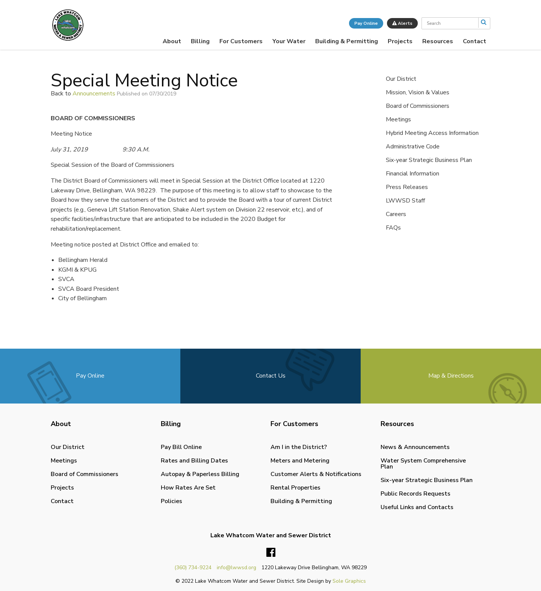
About (172, 41)
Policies (171, 501)
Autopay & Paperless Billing (200, 474)
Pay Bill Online (181, 447)
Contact (474, 41)
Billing (200, 41)
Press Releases (407, 187)
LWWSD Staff (405, 200)
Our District (401, 79)
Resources (437, 41)
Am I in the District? (298, 447)
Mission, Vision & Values (417, 92)
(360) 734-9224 (193, 567)
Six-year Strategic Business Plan (429, 160)
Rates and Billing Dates (194, 460)
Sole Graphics (349, 581)
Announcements (94, 93)
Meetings (398, 119)
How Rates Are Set (188, 488)
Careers (396, 214)
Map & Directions (451, 376)
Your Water (288, 41)
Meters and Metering (299, 460)
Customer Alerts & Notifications (315, 474)
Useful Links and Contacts (417, 507)
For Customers (241, 41)
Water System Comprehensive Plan (423, 463)
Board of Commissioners (417, 106)
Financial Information (412, 173)
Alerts (402, 23)
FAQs (393, 228)
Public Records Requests (415, 494)
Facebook (271, 552)
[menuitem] (172, 41)
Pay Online (366, 23)
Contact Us (271, 376)
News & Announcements (415, 447)
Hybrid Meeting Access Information (432, 133)
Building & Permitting (346, 41)
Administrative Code (413, 146)
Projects (400, 41)
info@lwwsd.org (236, 567)
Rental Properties (295, 488)
